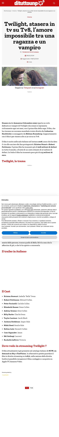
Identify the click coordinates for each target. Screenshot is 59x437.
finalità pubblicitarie (22, 215)
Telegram (27, 88)
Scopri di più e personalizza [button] (29, 237)
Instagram (40, 88)
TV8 (31, 388)
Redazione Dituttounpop (30, 52)
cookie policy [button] (29, 208)
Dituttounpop (7, 11)
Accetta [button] (43, 233)
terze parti (30, 209)
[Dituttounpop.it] (29, 3)
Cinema (14, 11)
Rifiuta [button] (15, 233)
